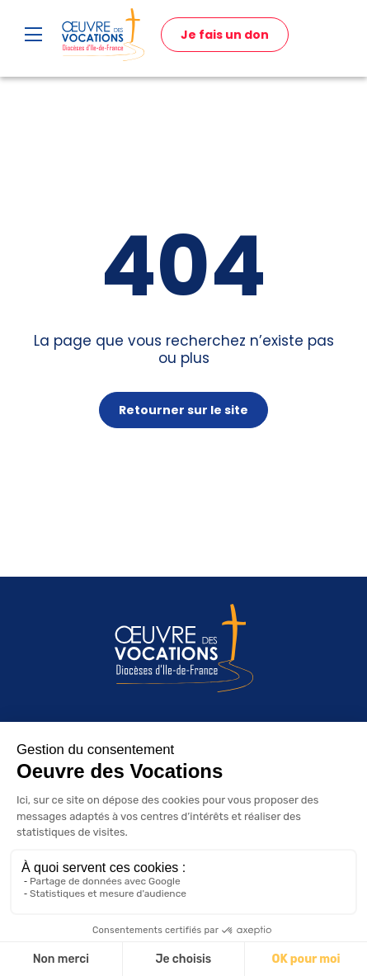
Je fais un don (225, 34)
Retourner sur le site (183, 410)
